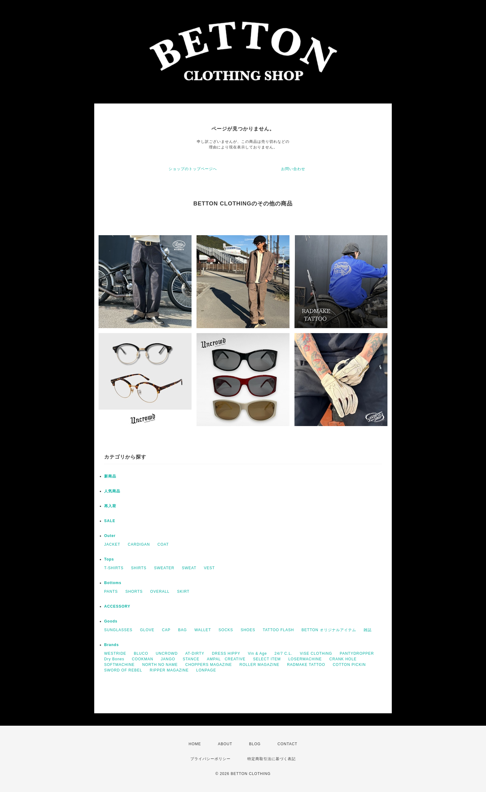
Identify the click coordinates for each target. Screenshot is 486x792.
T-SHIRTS (113, 568)
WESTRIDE (115, 653)
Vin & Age (257, 653)
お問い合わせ (293, 169)
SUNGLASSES (118, 630)
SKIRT (183, 591)
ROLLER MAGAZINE (260, 664)
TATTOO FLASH (278, 630)
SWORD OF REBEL (123, 670)
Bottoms (113, 583)
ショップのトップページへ (193, 169)
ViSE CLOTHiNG (316, 653)
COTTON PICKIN (349, 664)
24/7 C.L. (284, 653)
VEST (209, 568)
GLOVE (147, 630)
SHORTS (134, 591)
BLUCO (141, 653)
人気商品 (112, 491)
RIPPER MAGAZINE (169, 670)
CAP (166, 630)
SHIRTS (139, 568)
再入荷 (110, 506)
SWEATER (164, 568)
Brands (111, 645)
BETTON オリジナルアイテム (329, 630)
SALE (109, 521)
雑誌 (368, 630)
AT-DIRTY (195, 653)
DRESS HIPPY (226, 653)
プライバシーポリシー (210, 759)
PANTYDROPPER (357, 653)
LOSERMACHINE (305, 659)
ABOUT (225, 744)
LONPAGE (206, 670)
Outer (110, 536)
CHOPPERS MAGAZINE (208, 664)
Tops (109, 559)
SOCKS (226, 630)
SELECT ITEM (267, 659)
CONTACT (287, 744)
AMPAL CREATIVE (226, 659)
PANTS (111, 591)
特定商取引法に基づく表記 (271, 759)
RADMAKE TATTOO (306, 664)
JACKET (112, 544)
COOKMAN (142, 659)
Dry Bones (114, 659)
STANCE (191, 659)
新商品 (110, 476)
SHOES (248, 630)
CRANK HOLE (343, 659)
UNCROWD (167, 653)
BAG (182, 630)
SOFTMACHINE (119, 664)
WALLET (202, 630)
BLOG (255, 744)
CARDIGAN (139, 544)
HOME (195, 744)
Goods (110, 621)
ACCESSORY (117, 606)
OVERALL (160, 591)
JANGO (168, 659)
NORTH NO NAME (160, 664)
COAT (163, 544)
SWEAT (189, 568)
